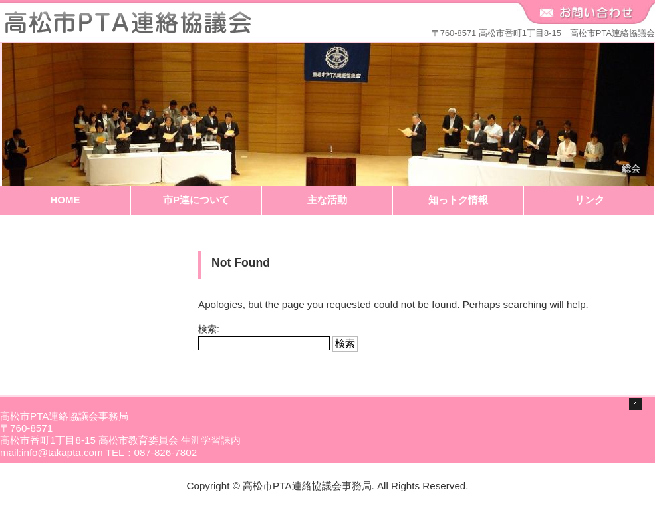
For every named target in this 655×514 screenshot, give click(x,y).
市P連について (196, 199)
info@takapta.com (62, 452)
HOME (65, 199)
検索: (208, 329)
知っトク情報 (458, 199)
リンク (589, 199)
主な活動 (327, 199)
